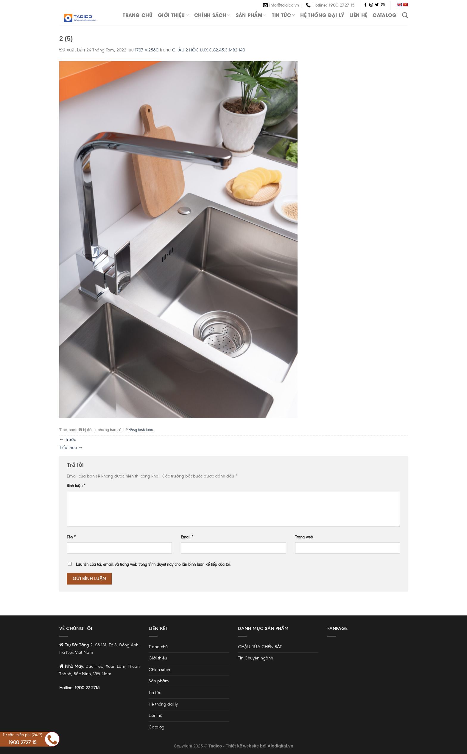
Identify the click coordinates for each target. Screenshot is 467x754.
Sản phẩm (251, 14)
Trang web (304, 537)
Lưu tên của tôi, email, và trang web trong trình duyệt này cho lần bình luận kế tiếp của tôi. (153, 564)
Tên (71, 537)
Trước (67, 439)
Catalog (384, 14)
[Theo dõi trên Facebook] (365, 5)
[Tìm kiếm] (405, 15)
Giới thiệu (173, 14)
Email (187, 537)
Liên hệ (358, 14)
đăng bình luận (141, 430)
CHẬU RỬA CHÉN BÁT (260, 646)
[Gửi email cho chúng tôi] (383, 5)
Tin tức (283, 14)
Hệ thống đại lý (322, 14)
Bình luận (76, 485)
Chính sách (212, 14)
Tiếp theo (71, 447)
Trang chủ (137, 14)
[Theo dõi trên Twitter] (377, 5)
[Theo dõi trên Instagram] (371, 5)
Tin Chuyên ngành (255, 658)
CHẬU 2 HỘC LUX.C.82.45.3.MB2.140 (208, 50)
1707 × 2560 (146, 50)
